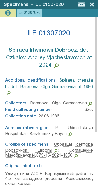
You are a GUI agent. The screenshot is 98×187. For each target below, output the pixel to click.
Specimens (16, 5)
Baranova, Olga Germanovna (58, 103)
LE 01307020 (50, 5)
